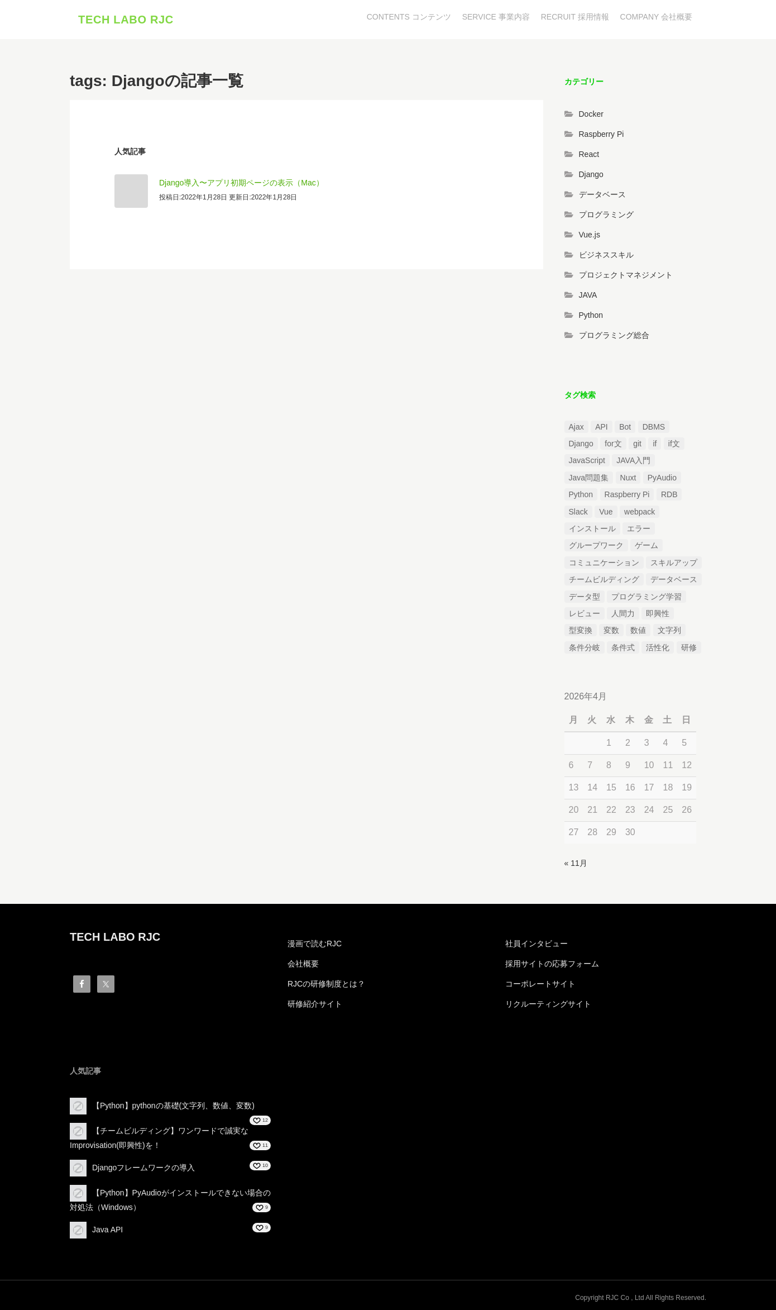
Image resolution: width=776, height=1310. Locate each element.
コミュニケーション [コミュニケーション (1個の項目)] (604, 562)
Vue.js (589, 234)
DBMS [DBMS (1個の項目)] (654, 426)
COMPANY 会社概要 (656, 16)
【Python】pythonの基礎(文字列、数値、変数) (173, 1105)
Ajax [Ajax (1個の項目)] (576, 426)
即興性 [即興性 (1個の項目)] (657, 613)
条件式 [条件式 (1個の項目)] (623, 647)
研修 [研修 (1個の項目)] (689, 647)
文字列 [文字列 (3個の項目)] (669, 630)
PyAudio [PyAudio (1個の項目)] (662, 477)
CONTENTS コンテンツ (409, 16)
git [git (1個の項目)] (637, 443)
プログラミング (606, 214)
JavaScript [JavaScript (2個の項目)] (587, 460)
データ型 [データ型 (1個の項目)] (584, 596)
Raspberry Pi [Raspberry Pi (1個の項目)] (627, 494)
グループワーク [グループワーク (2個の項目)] (596, 545)
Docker (591, 113)
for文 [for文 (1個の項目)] (613, 443)
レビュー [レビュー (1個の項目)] (584, 613)
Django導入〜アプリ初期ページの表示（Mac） (241, 182)
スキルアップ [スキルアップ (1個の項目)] (673, 562)
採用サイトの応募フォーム (552, 963)
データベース (602, 194)
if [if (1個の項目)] (655, 443)
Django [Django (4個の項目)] (581, 443)
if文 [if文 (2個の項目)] (674, 443)
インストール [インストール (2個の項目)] (592, 528)
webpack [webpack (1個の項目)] (639, 511)
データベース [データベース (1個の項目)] (673, 579)
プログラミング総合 (614, 335)
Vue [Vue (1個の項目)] (605, 511)
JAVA (588, 294)
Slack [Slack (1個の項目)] (578, 511)
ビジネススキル (606, 254)
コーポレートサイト (540, 983)
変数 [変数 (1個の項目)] (611, 630)
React (589, 154)
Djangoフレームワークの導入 (143, 1167)
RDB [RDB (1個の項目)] (669, 494)
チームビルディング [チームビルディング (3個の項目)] (604, 579)
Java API (107, 1229)
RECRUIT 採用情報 (575, 16)
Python (591, 315)
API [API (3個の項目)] (601, 426)
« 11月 (575, 863)
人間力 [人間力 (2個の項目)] (623, 613)
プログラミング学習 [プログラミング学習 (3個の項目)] (646, 596)
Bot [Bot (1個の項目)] (625, 426)
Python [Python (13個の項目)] (581, 494)
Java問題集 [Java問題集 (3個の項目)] (589, 477)
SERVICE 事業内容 (496, 16)
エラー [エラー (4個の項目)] (638, 528)
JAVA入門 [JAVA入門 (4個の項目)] (633, 460)
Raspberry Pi (601, 134)
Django (591, 174)
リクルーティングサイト (548, 1003)
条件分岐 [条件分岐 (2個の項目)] (584, 647)
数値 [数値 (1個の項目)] (638, 630)
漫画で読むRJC (315, 943)
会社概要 (303, 963)
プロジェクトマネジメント (626, 274)
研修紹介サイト (315, 1003)
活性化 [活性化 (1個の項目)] (657, 647)
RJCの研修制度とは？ (326, 983)
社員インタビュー (536, 943)
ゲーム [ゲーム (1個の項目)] (646, 545)
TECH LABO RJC (126, 19)
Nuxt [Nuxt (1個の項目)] (628, 477)
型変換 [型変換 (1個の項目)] (580, 630)
